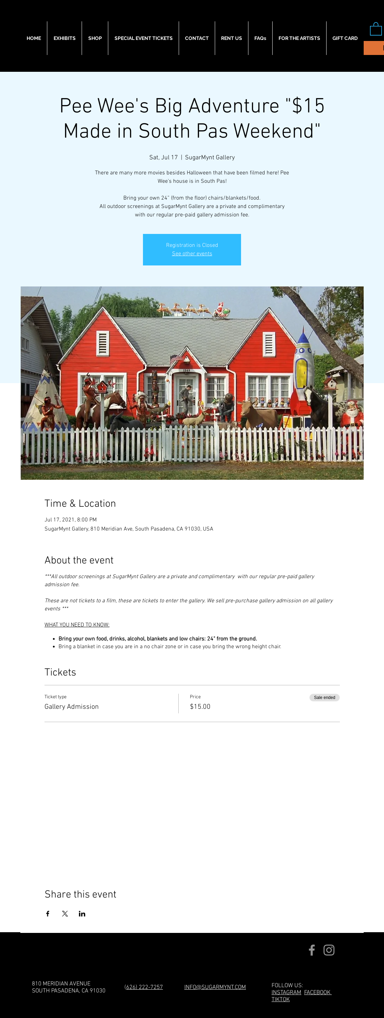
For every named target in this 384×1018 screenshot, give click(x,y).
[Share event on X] (65, 913)
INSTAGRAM (286, 992)
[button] (376, 28)
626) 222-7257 (144, 987)
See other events (192, 253)
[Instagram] (329, 950)
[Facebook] (311, 950)
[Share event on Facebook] (47, 913)
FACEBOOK (318, 992)
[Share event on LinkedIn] (82, 913)
